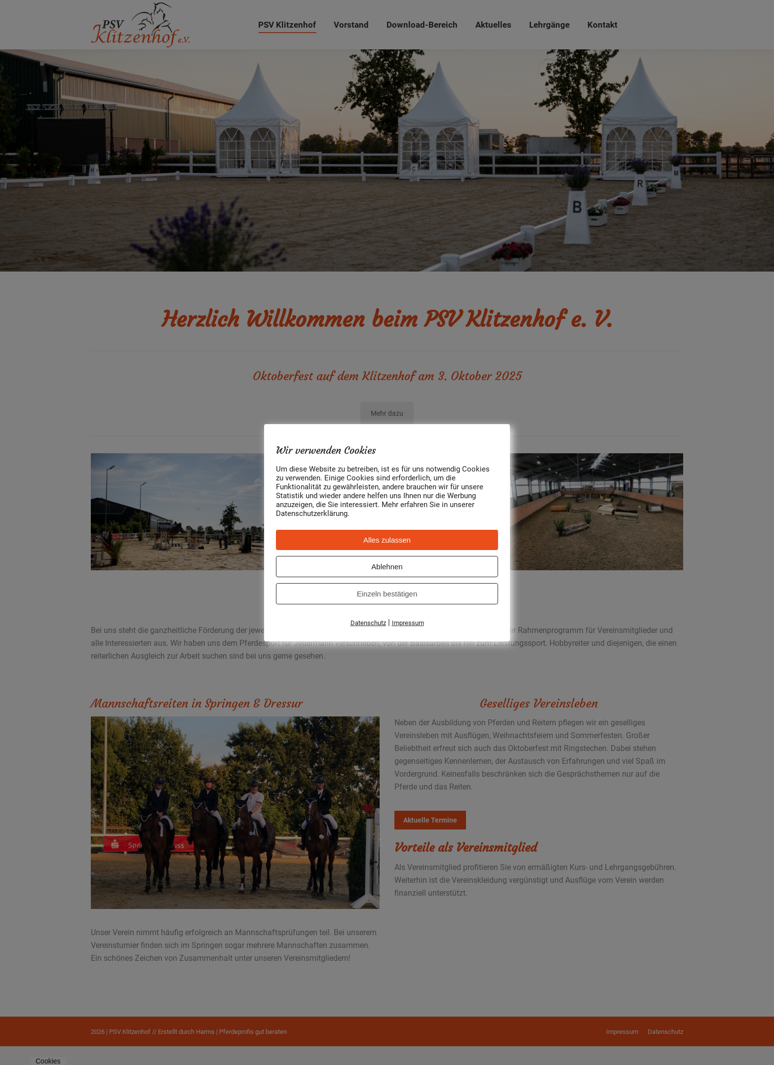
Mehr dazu (387, 432)
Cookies (48, 1061)
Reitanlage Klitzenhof (385, 529)
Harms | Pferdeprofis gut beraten (241, 1050)
